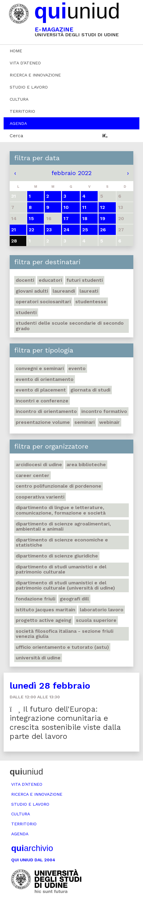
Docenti (25, 280)
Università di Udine (38, 658)
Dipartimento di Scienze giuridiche (57, 556)
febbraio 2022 (71, 173)
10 (66, 207)
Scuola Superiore (96, 620)
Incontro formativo (104, 411)
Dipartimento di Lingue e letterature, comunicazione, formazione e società (61, 510)
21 (13, 229)
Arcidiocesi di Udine (39, 464)
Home (16, 50)
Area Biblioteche (86, 464)
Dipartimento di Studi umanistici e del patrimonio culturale (61, 569)
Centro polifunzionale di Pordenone (58, 486)
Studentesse (90, 301)
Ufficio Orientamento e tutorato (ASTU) (62, 647)
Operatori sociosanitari (43, 301)
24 (66, 229)
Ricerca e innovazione (35, 75)
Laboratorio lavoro (101, 609)
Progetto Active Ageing (43, 620)
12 (102, 207)
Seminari (84, 422)
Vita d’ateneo (25, 62)
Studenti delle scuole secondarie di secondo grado (70, 325)
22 (31, 229)
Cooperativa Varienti (40, 497)
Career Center (32, 475)
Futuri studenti (85, 280)
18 (84, 218)
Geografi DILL (74, 599)
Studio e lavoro (29, 87)
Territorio (22, 111)
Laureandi (64, 291)
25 (85, 229)
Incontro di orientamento (46, 411)
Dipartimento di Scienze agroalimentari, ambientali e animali (63, 526)
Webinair (109, 422)
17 (66, 218)
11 (84, 207)
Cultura (19, 99)
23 (49, 229)
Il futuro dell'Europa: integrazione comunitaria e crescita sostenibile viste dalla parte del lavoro (65, 723)
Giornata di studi (90, 390)
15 (31, 218)
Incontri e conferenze (42, 401)
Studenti (26, 312)
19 (102, 218)
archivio (32, 848)
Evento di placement (41, 390)
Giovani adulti (32, 291)
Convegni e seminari (40, 368)
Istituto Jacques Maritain (45, 609)
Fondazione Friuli (35, 599)
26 (103, 229)
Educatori (50, 280)
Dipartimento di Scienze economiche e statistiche (62, 542)
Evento (77, 368)
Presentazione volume (43, 422)
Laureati (89, 291)
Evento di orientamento (44, 379)
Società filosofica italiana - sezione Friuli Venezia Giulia (64, 633)
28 (14, 241)
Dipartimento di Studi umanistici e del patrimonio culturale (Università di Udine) (65, 585)
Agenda (18, 123)
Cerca (16, 135)
